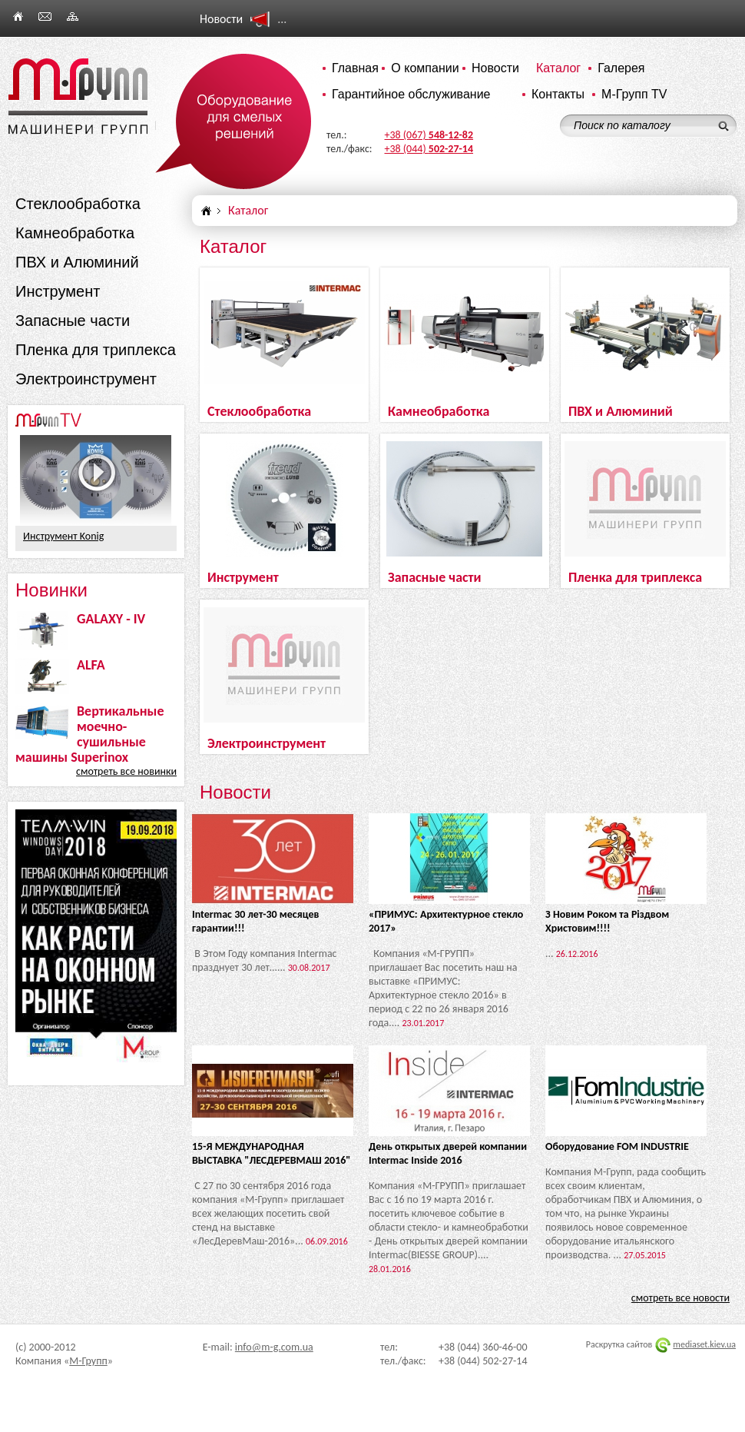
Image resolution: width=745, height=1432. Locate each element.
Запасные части (72, 320)
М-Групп (88, 1360)
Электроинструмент (86, 378)
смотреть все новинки (126, 771)
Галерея (621, 68)
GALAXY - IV (111, 618)
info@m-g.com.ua (274, 1347)
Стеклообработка (78, 203)
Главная (355, 68)
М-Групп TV (634, 94)
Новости (495, 68)
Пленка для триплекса (95, 349)
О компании (425, 68)
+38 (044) (429, 148)
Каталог (558, 68)
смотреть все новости (680, 1297)
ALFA (91, 664)
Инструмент (57, 291)
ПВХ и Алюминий (77, 262)
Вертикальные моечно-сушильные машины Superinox (89, 734)
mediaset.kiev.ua (704, 1344)
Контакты (557, 94)
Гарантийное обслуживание (411, 94)
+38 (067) (429, 134)
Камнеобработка (74, 232)
